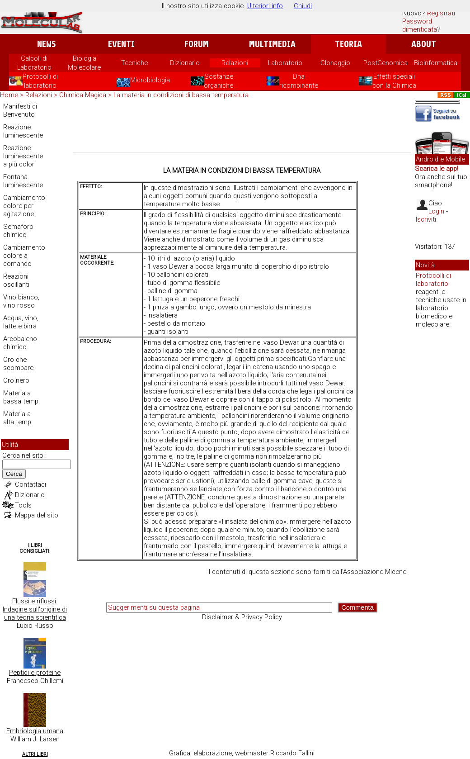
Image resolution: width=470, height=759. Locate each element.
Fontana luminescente (23, 181)
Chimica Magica (82, 95)
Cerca (14, 473)
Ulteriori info (265, 6)
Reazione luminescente (23, 131)
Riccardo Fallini (292, 753)
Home (9, 95)
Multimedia (272, 44)
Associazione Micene (374, 572)
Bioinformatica (435, 63)
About (423, 44)
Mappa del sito (36, 515)
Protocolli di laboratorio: (433, 279)
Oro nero (16, 380)
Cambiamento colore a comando (24, 255)
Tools (23, 505)
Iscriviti (426, 219)
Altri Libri (35, 754)
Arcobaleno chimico (20, 343)
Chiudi (303, 6)
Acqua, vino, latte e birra (20, 322)
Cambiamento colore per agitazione (24, 206)
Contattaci (30, 484)
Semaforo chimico (18, 231)
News (46, 44)
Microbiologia (143, 80)
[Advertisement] (241, 127)
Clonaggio (335, 63)
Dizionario (185, 63)
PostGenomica (385, 63)
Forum (196, 44)
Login (436, 211)
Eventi (121, 44)
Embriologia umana (34, 731)
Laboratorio (285, 63)
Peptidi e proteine (35, 673)
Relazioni (234, 63)
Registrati (441, 13)
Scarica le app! (436, 169)
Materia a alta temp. (18, 418)
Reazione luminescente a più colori (23, 156)
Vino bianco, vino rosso (21, 301)
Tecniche (134, 63)
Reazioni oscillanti (16, 280)
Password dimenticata (419, 25)
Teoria (348, 44)
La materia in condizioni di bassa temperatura (181, 95)
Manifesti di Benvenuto (20, 110)
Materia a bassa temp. (21, 397)
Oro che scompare (18, 364)
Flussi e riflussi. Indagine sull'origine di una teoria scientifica (35, 609)
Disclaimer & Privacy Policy (242, 617)
